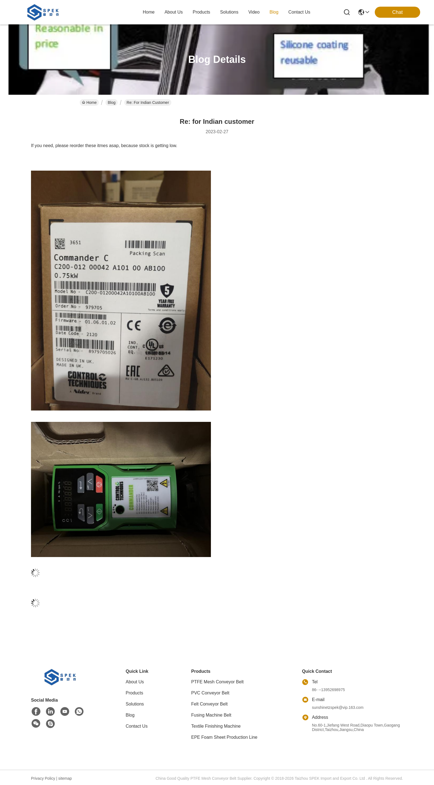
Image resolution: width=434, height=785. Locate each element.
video (254, 12)
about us (173, 12)
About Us (135, 681)
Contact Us (137, 726)
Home (149, 12)
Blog (111, 102)
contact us (299, 12)
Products (134, 693)
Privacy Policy (43, 778)
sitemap (65, 778)
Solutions (135, 704)
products (201, 12)
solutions (229, 12)
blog (274, 12)
